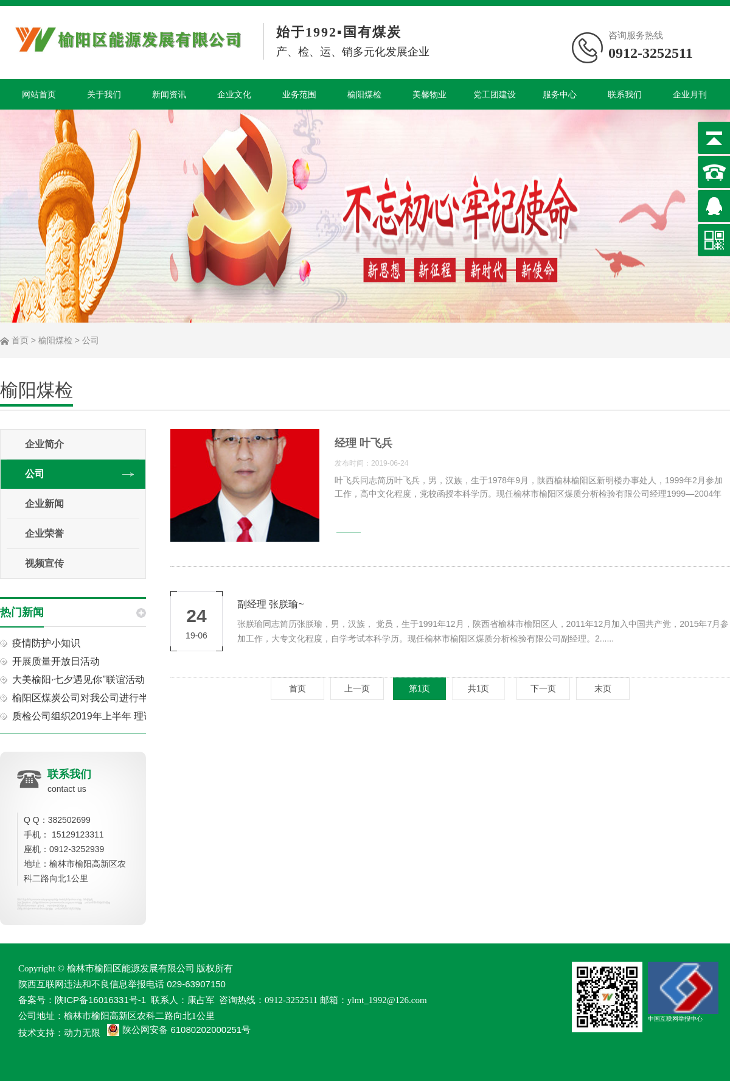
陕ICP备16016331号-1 (100, 1000)
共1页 (479, 688)
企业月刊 (690, 94)
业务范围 (299, 94)
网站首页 (39, 94)
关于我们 (104, 94)
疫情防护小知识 (46, 643)
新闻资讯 (169, 94)
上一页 (357, 688)
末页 (602, 688)
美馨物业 (429, 94)
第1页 (420, 688)
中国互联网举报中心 (683, 992)
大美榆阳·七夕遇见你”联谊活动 (78, 679)
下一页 (543, 688)
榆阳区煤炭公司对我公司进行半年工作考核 (104, 698)
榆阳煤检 (364, 94)
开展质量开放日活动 (56, 661)
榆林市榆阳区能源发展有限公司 (131, 968)
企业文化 (234, 94)
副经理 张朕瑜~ (270, 604)
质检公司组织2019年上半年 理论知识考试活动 (112, 716)
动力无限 (82, 1032)
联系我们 (625, 94)
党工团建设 (494, 94)
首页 (20, 340)
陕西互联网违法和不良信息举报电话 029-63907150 (122, 984)
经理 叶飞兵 (363, 443)
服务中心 (560, 94)
